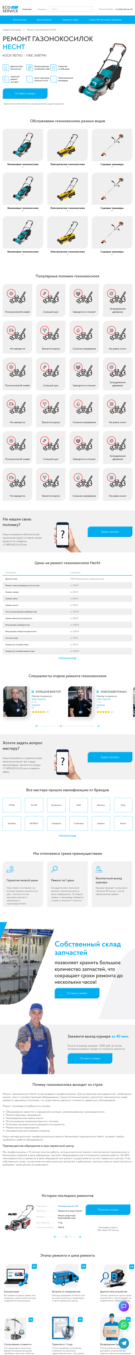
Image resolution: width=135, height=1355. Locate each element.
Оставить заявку (25, 93)
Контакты (42, 9)
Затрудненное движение (118, 223)
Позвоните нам (106, 1286)
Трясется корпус (51, 261)
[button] (67, 424)
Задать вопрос (110, 297)
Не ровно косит (117, 261)
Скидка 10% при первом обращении (105, 19)
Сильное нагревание (84, 261)
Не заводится (17, 261)
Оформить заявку (70, 19)
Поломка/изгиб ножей (17, 224)
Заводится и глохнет (84, 224)
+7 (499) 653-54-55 (123, 9)
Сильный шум (50, 224)
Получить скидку (108, 975)
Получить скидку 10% (90, 1193)
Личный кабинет (105, 9)
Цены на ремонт (44, 19)
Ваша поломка (19, 19)
